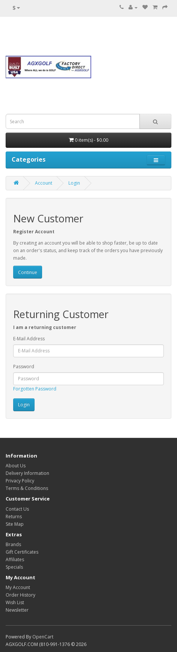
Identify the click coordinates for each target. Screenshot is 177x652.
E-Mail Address (29, 338)
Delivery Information (27, 473)
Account (43, 183)
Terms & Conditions (27, 488)
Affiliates (15, 559)
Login (74, 183)
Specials (14, 567)
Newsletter (17, 610)
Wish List (15, 602)
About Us (16, 465)
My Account (18, 587)
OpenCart (42, 637)
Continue (27, 272)
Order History (20, 595)
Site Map (15, 524)
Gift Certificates (22, 552)
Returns (14, 516)
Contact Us (17, 509)
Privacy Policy (20, 481)
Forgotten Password (34, 389)
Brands (13, 544)
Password (23, 366)
